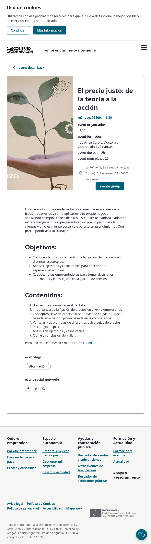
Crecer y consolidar (21, 468)
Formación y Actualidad (124, 440)
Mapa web (74, 508)
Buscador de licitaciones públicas (93, 478)
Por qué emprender (22, 451)
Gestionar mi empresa (52, 463)
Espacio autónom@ (52, 440)
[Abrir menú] (143, 47)
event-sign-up (110, 186)
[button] (44, 389)
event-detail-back (27, 68)
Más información (49, 30)
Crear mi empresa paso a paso (55, 453)
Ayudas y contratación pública (89, 442)
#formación (38, 366)
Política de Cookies (41, 503)
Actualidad (121, 461)
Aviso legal (15, 503)
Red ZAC (92, 343)
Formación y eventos (122, 453)
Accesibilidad (52, 508)
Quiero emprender (17, 440)
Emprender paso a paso (21, 459)
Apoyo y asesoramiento (126, 475)
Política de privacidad (23, 508)
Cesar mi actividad (56, 472)
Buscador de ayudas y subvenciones (93, 457)
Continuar (18, 30)
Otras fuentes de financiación (90, 468)
